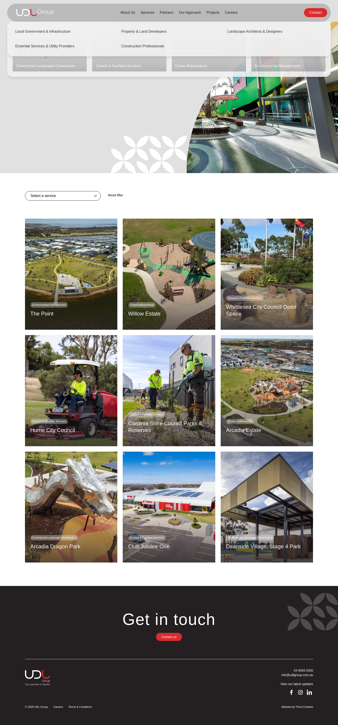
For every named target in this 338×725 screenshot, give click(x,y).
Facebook (291, 692)
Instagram (300, 692)
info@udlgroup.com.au (297, 675)
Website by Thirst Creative (297, 707)
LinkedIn (309, 692)
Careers (58, 707)
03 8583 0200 (303, 670)
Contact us (169, 637)
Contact (315, 12)
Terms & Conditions (80, 707)
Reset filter (115, 195)
